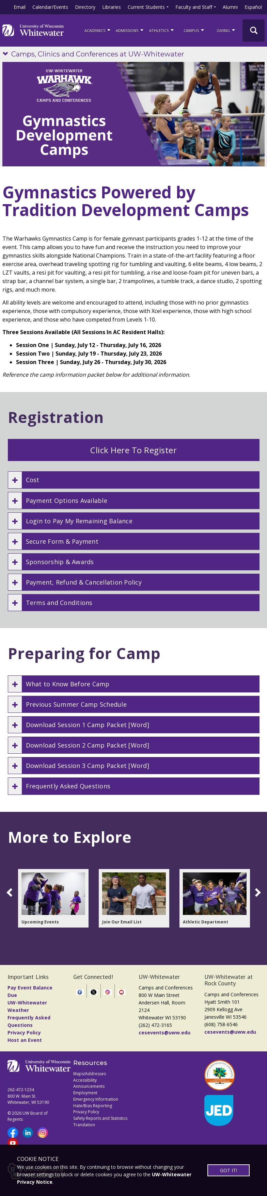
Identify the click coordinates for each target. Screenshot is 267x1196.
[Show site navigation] (6, 54)
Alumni (230, 7)
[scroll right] (256, 892)
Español (253, 7)
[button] (133, 480)
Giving (226, 30)
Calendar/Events (50, 7)
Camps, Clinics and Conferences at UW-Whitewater (97, 54)
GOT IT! (228, 1170)
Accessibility (85, 1080)
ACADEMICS (97, 30)
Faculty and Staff (193, 7)
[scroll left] (10, 892)
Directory (85, 7)
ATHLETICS (162, 30)
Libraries (111, 7)
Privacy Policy (24, 1032)
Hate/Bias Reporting (92, 1106)
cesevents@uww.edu (164, 1032)
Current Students (146, 7)
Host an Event (24, 1040)
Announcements (89, 1086)
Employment (85, 1093)
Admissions (130, 30)
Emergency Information (95, 1099)
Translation (84, 1125)
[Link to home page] (33, 30)
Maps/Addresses (89, 1074)
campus (194, 30)
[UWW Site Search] (253, 30)
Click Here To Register (133, 450)
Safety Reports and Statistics (100, 1118)
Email (20, 7)
